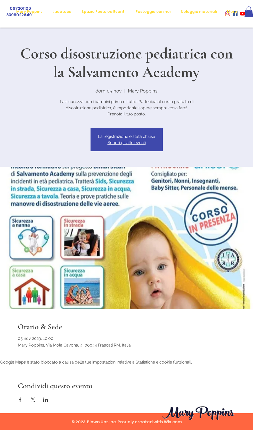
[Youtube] (242, 13)
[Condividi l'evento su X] (32, 400)
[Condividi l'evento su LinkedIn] (45, 400)
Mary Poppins (198, 413)
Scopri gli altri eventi (127, 142)
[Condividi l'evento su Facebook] (20, 400)
